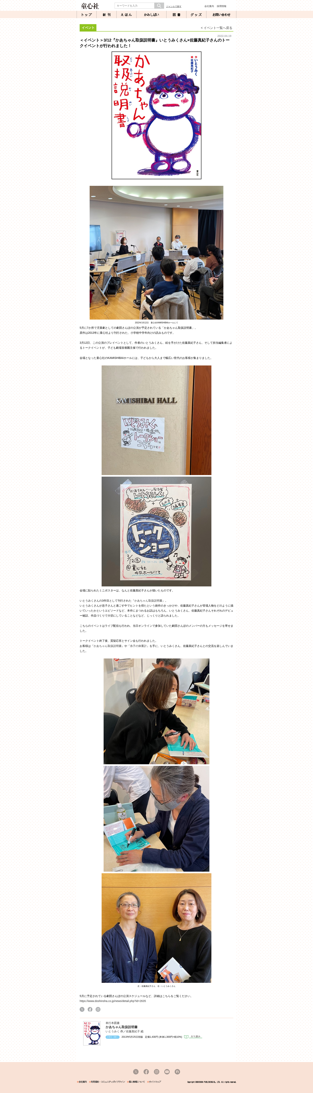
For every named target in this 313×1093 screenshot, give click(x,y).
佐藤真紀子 (133, 1031)
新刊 (107, 14)
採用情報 (221, 6)
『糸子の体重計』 (138, 645)
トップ (87, 14)
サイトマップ (155, 1082)
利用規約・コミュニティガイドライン (108, 1082)
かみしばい (151, 14)
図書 (177, 14)
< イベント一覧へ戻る (216, 28)
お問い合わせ (221, 14)
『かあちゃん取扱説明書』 (148, 600)
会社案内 (209, 6)
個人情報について (137, 1082)
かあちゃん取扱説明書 (122, 1027)
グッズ (196, 14)
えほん (127, 14)
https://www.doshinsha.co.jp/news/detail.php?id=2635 (113, 1001)
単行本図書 (113, 1023)
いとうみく (113, 1031)
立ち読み (193, 1037)
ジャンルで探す (173, 6)
